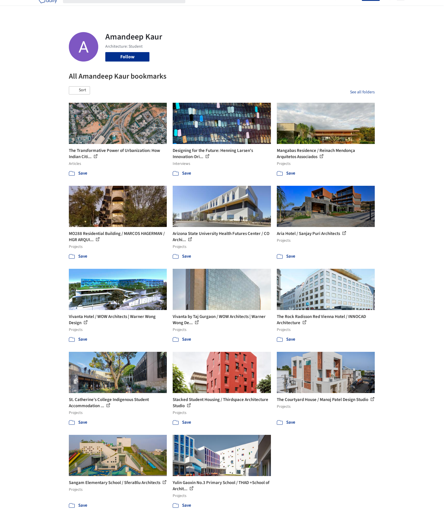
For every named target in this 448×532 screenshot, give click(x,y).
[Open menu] (400, 8)
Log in (352, 8)
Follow (127, 57)
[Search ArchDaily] (129, 8)
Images (219, 8)
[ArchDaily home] (47, 8)
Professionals (280, 8)
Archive (322, 8)
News (304, 8)
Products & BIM (247, 8)
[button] (79, 90)
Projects (199, 8)
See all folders (362, 92)
